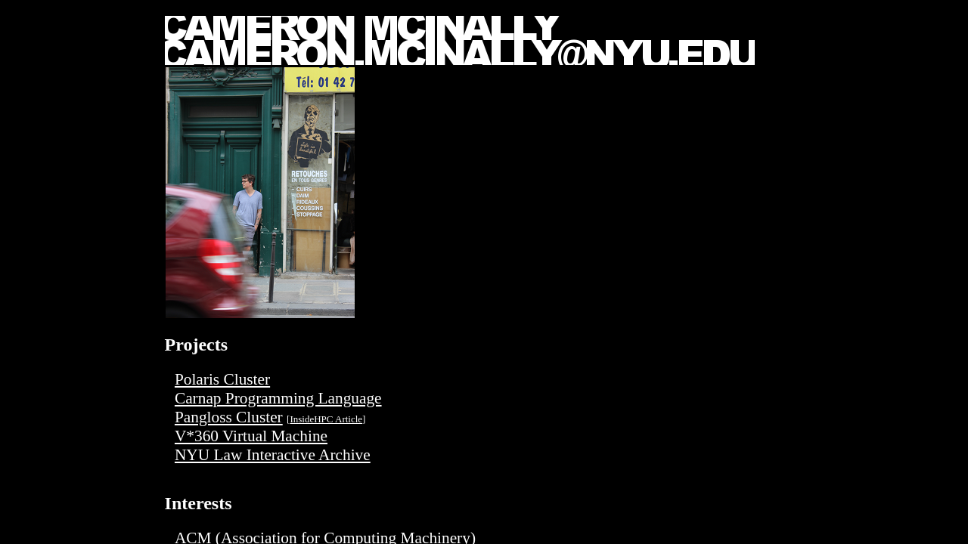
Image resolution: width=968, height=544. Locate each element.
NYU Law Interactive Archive (273, 455)
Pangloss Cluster (229, 417)
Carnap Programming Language (278, 398)
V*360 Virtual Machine (251, 436)
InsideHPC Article (326, 419)
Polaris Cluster (222, 379)
